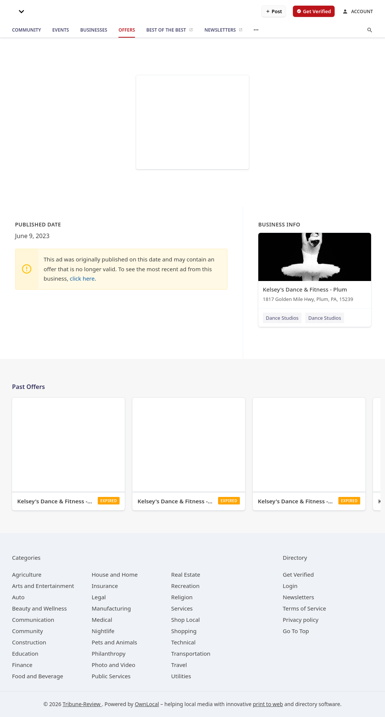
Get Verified (298, 574)
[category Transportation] (190, 653)
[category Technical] (183, 642)
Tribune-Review (82, 704)
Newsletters (298, 597)
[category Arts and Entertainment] (43, 585)
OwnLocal (147, 704)
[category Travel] (179, 664)
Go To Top (296, 631)
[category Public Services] (111, 676)
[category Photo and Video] (113, 664)
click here (82, 278)
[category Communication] (33, 619)
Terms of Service (304, 608)
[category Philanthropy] (109, 653)
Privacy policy (300, 619)
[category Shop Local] (185, 619)
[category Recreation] (185, 585)
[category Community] (27, 631)
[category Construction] (29, 642)
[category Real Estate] (185, 574)
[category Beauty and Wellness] (39, 608)
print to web (268, 704)
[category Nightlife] (103, 631)
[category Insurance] (105, 585)
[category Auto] (18, 597)
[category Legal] (99, 597)
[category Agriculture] (26, 574)
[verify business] (314, 11)
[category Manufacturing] (111, 608)
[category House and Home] (115, 574)
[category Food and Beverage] (37, 676)
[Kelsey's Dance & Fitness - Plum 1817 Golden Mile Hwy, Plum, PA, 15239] (315, 269)
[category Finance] (22, 664)
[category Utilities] (181, 676)
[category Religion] (181, 597)
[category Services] (181, 608)
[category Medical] (102, 619)
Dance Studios (282, 317)
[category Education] (25, 653)
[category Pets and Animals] (114, 642)
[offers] (126, 30)
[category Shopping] (183, 631)
